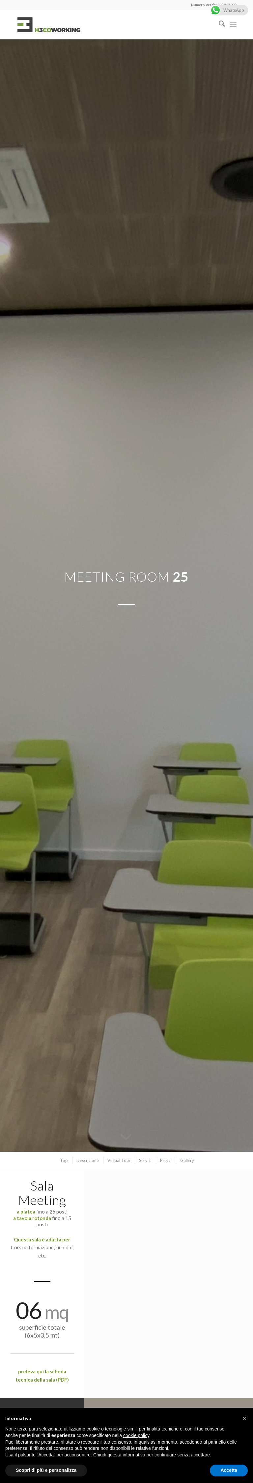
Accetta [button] (228, 1470)
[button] (244, 1418)
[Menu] (233, 24)
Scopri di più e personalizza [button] (46, 1470)
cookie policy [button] (136, 1435)
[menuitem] (218, 24)
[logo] (48, 24)
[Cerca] (218, 24)
